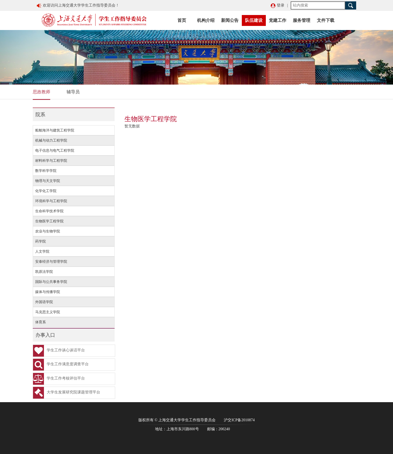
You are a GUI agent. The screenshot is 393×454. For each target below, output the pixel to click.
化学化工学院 (45, 191)
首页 (181, 20)
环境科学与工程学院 (51, 201)
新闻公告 (230, 20)
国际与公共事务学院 (51, 282)
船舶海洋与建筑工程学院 (54, 130)
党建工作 (277, 20)
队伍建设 (254, 20)
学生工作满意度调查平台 (61, 365)
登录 (280, 5)
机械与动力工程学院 (51, 140)
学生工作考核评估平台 (59, 379)
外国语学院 (44, 302)
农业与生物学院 (47, 231)
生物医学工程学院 (49, 221)
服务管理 (301, 20)
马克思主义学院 (47, 312)
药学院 (40, 241)
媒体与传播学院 (47, 292)
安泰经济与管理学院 (51, 261)
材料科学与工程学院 (51, 161)
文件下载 (325, 20)
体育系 (40, 322)
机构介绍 (206, 20)
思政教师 (41, 91)
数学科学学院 (45, 171)
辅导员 (73, 91)
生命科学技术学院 (49, 211)
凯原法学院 (44, 272)
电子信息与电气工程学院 (54, 150)
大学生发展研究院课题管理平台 (66, 393)
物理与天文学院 (47, 181)
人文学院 (42, 251)
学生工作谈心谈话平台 (59, 351)
